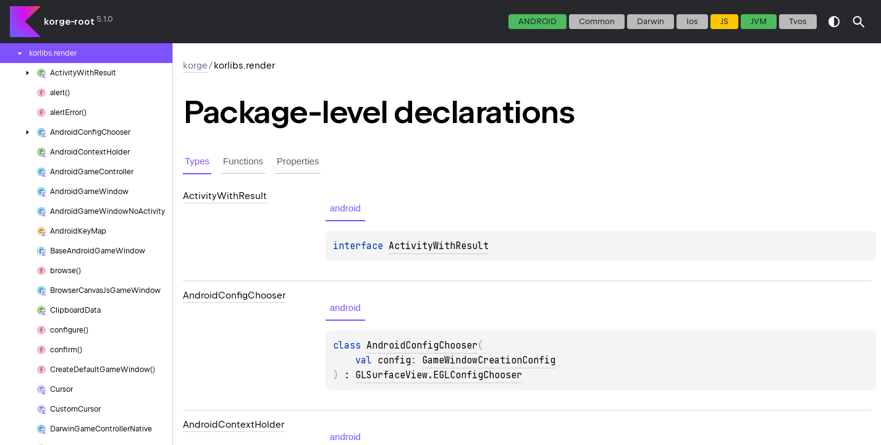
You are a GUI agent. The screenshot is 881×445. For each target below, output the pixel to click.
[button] (858, 21)
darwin (650, 21)
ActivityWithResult (439, 246)
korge (195, 65)
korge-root (69, 21)
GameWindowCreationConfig (488, 360)
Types (197, 161)
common (597, 21)
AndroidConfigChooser (422, 345)
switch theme (834, 21)
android (537, 21)
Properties (298, 161)
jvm (759, 21)
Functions (243, 161)
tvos (798, 21)
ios (692, 21)
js (724, 21)
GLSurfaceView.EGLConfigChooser (438, 375)
